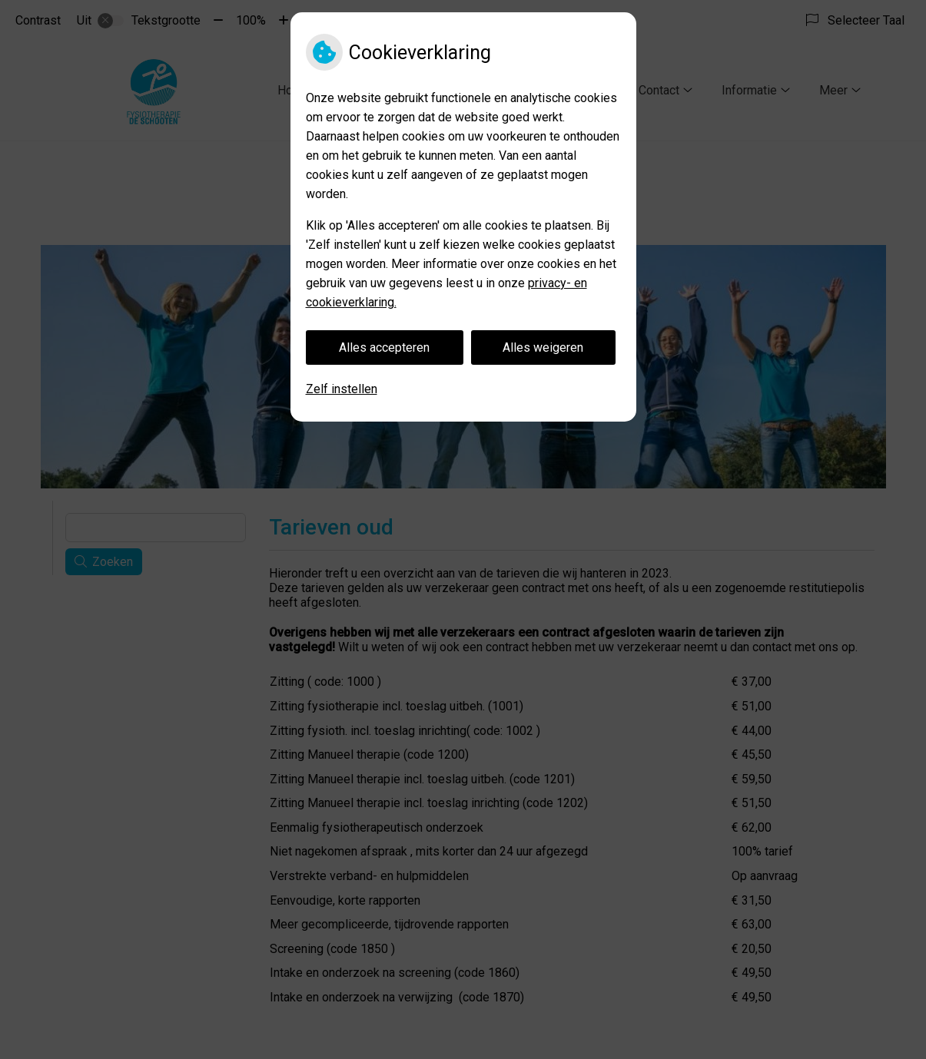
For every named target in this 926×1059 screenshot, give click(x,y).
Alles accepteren (384, 347)
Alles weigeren (543, 347)
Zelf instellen (341, 389)
